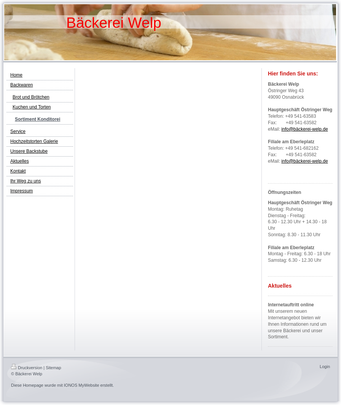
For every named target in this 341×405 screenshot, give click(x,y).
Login (325, 366)
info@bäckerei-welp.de (304, 129)
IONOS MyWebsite (81, 385)
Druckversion (26, 367)
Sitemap (53, 367)
